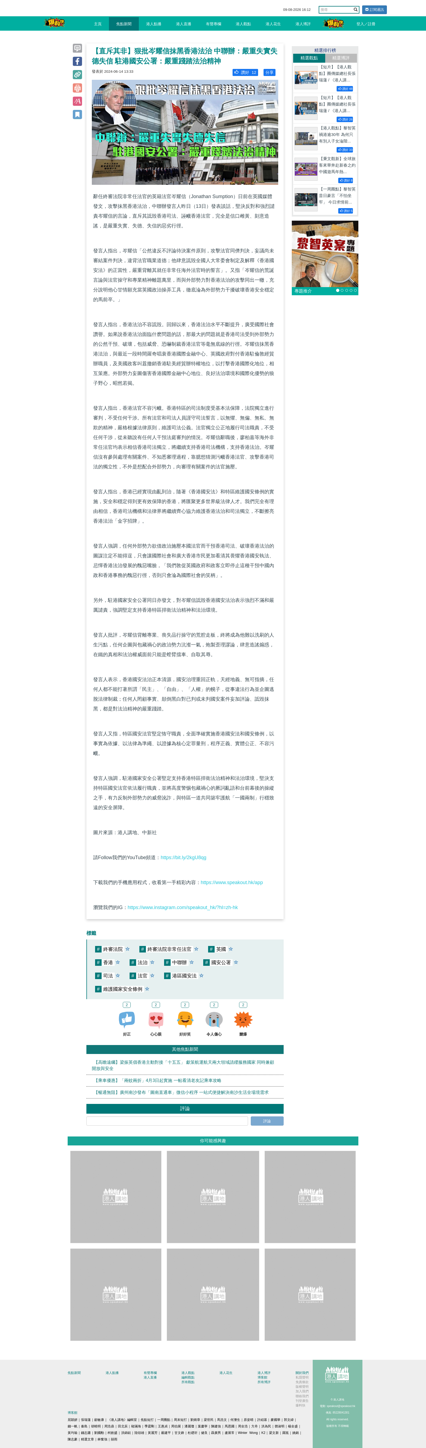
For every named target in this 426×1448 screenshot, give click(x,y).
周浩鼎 (109, 1426)
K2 (263, 1433)
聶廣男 (216, 1433)
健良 (204, 1433)
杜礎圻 (193, 1433)
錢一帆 (72, 1426)
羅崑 (285, 1433)
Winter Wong (248, 1433)
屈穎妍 (72, 1420)
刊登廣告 (302, 1401)
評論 (267, 1121)
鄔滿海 (136, 1426)
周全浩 (243, 1426)
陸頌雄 (139, 1433)
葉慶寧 (203, 1426)
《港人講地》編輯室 (122, 1420)
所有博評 (264, 1382)
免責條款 (302, 1382)
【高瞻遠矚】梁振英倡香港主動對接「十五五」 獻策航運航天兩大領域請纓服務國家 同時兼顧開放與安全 (183, 1065)
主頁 (98, 24)
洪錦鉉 (126, 1433)
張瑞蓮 (86, 1420)
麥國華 (275, 1420)
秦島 (84, 1426)
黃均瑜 (72, 1433)
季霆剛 (149, 1426)
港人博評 (303, 24)
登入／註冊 (365, 24)
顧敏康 (99, 1420)
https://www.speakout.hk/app (232, 882)
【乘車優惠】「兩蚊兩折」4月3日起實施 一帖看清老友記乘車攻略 (157, 1080)
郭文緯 (289, 1420)
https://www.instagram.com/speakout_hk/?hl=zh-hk (183, 907)
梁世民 (209, 1420)
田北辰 (123, 1426)
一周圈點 (163, 1420)
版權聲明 (302, 1387)
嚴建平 (166, 1433)
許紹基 (262, 1420)
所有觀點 (188, 1382)
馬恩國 (229, 1426)
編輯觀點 (188, 1377)
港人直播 (183, 24)
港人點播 (153, 24)
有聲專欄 (213, 24)
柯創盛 (112, 1433)
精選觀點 (309, 58)
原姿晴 (248, 1420)
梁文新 (274, 1433)
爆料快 (300, 1405)
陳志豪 (72, 1439)
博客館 (262, 1377)
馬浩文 (222, 1420)
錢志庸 (86, 1433)
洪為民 (266, 1426)
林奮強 (102, 1439)
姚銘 (295, 1433)
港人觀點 (243, 24)
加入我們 (302, 1391)
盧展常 (229, 1433)
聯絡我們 (302, 1396)
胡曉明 (96, 1426)
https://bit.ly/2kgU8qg (183, 857)
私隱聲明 (302, 1377)
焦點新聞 (123, 24)
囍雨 (114, 1439)
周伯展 (176, 1426)
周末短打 (180, 1420)
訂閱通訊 (374, 10)
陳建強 (216, 1426)
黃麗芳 (153, 1433)
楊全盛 (293, 1426)
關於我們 (302, 1373)
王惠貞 (163, 1426)
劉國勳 (99, 1433)
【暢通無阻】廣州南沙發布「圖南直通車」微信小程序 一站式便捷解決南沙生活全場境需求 (181, 1092)
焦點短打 (147, 1420)
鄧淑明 (279, 1426)
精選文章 (87, 1439)
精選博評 (341, 58)
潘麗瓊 (189, 1426)
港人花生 (273, 24)
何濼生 (235, 1420)
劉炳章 (195, 1420)
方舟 (254, 1426)
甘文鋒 (179, 1433)
